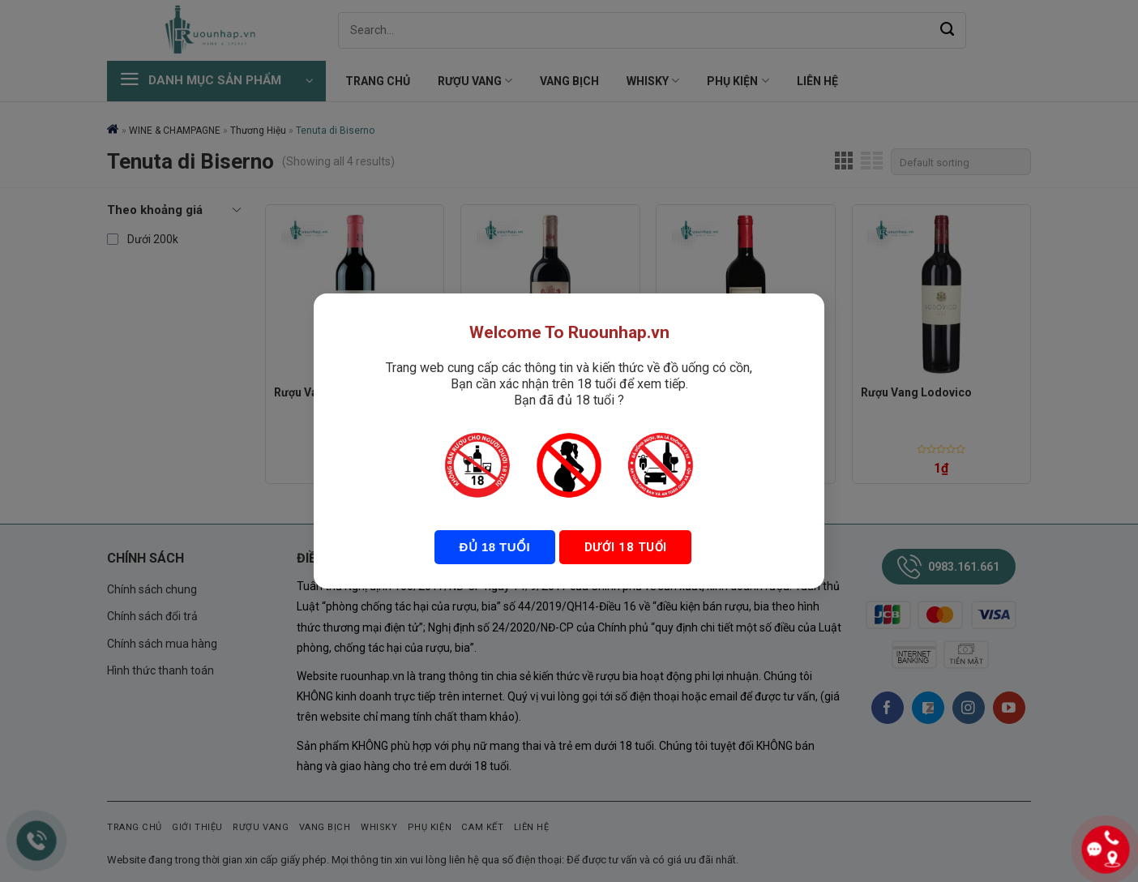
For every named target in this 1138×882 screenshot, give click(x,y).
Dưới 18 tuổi (624, 547)
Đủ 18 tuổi (494, 547)
